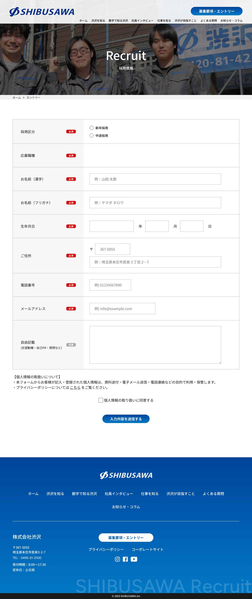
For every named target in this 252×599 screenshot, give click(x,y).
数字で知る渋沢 (118, 20)
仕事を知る (164, 20)
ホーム (83, 20)
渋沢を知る (98, 20)
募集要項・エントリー (216, 11)
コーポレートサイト (148, 549)
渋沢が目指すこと (186, 20)
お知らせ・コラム (231, 20)
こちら (75, 387)
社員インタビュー (143, 20)
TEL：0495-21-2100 (27, 558)
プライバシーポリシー (106, 549)
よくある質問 (208, 20)
